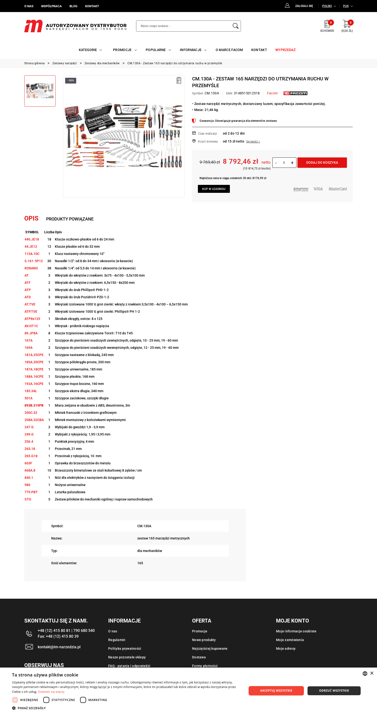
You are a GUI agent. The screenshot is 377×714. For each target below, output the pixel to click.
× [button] (371, 673)
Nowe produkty (204, 640)
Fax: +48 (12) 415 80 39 (58, 636)
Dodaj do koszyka (322, 162)
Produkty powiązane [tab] (70, 218)
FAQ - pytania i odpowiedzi (129, 666)
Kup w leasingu (214, 189)
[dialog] (188, 691)
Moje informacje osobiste (296, 631)
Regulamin (117, 640)
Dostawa (199, 657)
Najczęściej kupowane (210, 648)
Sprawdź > (253, 141)
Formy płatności (205, 666)
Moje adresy (285, 648)
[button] (126, 708)
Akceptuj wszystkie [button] (276, 690)
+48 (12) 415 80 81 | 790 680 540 (66, 630)
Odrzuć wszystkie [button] (334, 690)
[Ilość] (283, 163)
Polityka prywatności (124, 648)
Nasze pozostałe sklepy (127, 657)
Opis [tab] (31, 218)
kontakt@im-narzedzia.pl (59, 647)
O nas (112, 631)
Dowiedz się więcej (51, 692)
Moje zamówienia (290, 640)
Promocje (199, 631)
